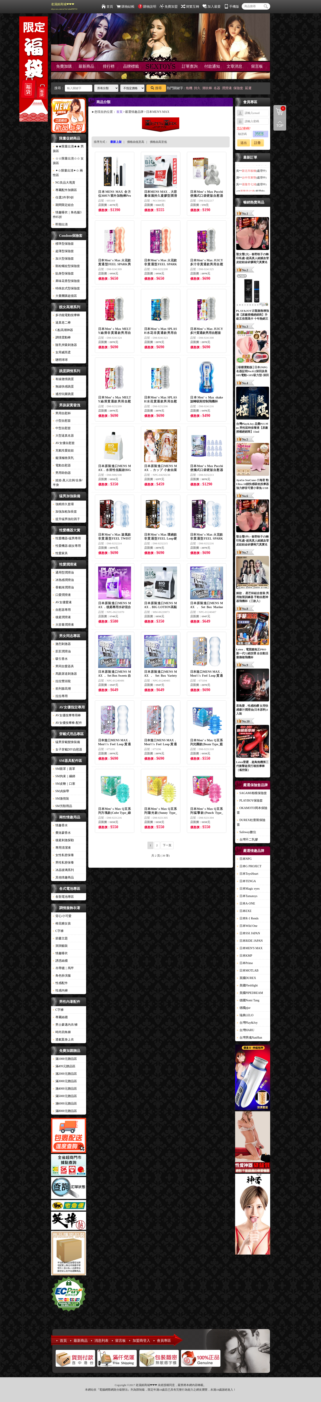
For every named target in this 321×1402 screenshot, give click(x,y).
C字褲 (58, 931)
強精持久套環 (63, 504)
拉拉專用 (60, 696)
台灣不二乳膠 (247, 839)
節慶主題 (60, 938)
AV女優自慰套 (64, 443)
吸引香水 (60, 658)
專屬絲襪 (60, 1017)
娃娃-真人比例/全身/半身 (68, 483)
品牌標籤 (131, 66)
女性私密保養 (63, 855)
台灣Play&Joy (247, 1022)
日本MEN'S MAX (250, 948)
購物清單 (280, 108)
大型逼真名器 (63, 435)
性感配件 (60, 983)
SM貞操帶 (61, 791)
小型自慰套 (62, 420)
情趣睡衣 (60, 953)
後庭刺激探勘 (63, 840)
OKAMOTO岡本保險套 (252, 810)
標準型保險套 (63, 243)
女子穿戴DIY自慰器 (67, 749)
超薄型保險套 (63, 251)
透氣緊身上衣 (63, 1039)
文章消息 (234, 66)
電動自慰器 (62, 465)
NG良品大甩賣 (64, 182)
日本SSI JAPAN (248, 933)
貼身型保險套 (63, 273)
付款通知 (212, 66)
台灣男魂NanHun (249, 1037)
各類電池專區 (63, 896)
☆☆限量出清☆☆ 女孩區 (68, 161)
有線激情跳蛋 (63, 379)
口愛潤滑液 (62, 595)
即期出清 (60, 224)
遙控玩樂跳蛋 (63, 394)
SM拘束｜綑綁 (64, 776)
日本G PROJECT (249, 866)
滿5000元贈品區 (65, 1096)
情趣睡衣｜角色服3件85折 (67, 215)
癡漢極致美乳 (63, 458)
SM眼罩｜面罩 (64, 768)
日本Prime (245, 963)
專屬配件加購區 (65, 190)
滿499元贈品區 (64, 1066)
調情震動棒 (62, 337)
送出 (243, 143)
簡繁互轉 (190, 6)
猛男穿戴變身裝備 (66, 742)
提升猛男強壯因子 (66, 519)
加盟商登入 (141, 1340)
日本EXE (244, 911)
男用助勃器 (62, 472)
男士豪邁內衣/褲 (65, 1024)
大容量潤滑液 (63, 624)
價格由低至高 (135, 141)
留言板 (257, 66)
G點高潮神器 (63, 330)
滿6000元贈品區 (65, 1103)
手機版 (231, 6)
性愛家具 (60, 553)
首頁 (107, 6)
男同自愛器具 (63, 666)
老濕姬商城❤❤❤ (64, 6)
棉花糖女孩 (62, 923)
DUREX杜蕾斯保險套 (251, 822)
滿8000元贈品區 (65, 1111)
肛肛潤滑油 (62, 651)
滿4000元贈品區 (65, 1088)
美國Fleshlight (247, 985)
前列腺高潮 (62, 688)
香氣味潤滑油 (63, 587)
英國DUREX (246, 978)
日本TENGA (246, 881)
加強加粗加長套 (65, 511)
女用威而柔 (62, 352)
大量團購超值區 (65, 295)
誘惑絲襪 (60, 960)
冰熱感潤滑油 (63, 580)
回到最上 (280, 124)
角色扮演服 (62, 975)
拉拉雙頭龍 (62, 681)
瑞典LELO (245, 1015)
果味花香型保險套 (66, 281)
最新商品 (86, 66)
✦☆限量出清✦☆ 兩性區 (68, 173)
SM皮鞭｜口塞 (64, 783)
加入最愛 (211, 6)
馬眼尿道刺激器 (65, 673)
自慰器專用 (62, 609)
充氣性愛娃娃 (63, 450)
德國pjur (244, 1007)
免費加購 (64, 66)
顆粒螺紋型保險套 (66, 266)
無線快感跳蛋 (63, 386)
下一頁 (167, 845)
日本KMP (244, 955)
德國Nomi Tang (248, 1000)
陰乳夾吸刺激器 (65, 345)
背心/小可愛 (62, 916)
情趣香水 (60, 825)
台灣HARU (245, 1030)
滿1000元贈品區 (65, 1058)
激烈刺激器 (62, 644)
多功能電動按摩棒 (66, 315)
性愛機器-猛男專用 (67, 538)
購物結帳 (125, 6)
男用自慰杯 (62, 413)
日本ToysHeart (247, 873)
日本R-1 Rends (248, 918)
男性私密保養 (63, 862)
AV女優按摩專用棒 (67, 715)
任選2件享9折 (63, 197)
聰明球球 (60, 359)
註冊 (257, 143)
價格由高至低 (158, 141)
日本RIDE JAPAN (250, 940)
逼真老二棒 (62, 322)
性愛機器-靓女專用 (67, 545)
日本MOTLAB (248, 970)
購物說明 (147, 6)
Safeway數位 (246, 832)
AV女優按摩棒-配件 (67, 722)
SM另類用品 (62, 806)
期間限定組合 (63, 205)
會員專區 (164, 1340)
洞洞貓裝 (60, 945)
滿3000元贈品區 (65, 1081)
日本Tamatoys (247, 896)
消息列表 (101, 1340)
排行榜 (109, 66)
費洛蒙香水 (62, 832)
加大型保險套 (63, 258)
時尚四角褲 (62, 1032)
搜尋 (156, 88)
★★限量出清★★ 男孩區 (68, 149)
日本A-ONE (246, 903)
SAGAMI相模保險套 (252, 793)
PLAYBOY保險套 (250, 800)
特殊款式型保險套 (66, 288)
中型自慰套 (62, 428)
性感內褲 (60, 990)
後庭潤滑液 (62, 617)
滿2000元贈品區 (65, 1073)
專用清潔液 (62, 847)
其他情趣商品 (63, 877)
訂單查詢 (190, 66)
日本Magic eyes (248, 888)
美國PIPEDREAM (250, 993)
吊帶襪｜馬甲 (63, 968)
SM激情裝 (61, 798)
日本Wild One (247, 926)
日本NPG (244, 858)
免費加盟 (169, 6)
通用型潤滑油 (63, 572)
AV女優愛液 (62, 602)
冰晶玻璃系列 (63, 870)
